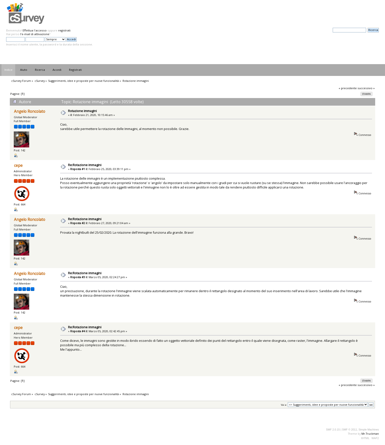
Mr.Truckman (370, 433)
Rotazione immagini (82, 111)
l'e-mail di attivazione (34, 34)
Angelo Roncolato (29, 111)
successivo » (366, 88)
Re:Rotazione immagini (84, 165)
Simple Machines (368, 429)
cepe (18, 165)
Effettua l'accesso (35, 30)
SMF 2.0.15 (333, 429)
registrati (64, 30)
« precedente (348, 88)
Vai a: (284, 404)
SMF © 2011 (349, 429)
